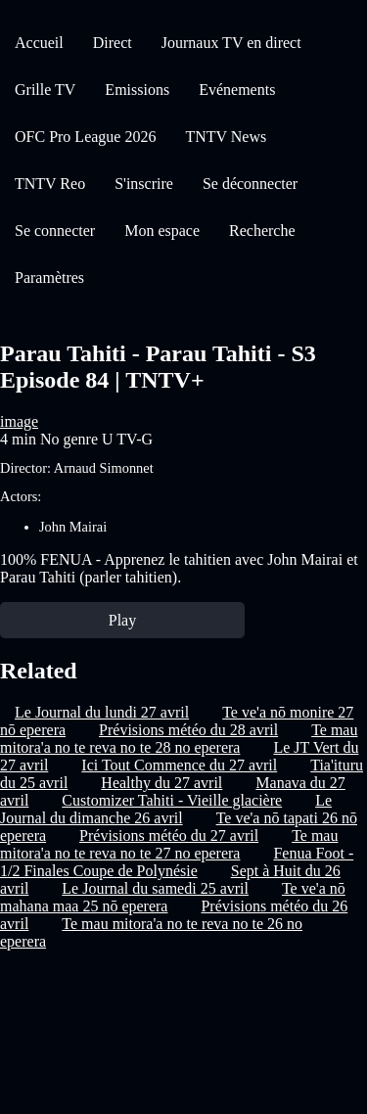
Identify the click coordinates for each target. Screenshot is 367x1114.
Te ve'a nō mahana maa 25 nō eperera (172, 897)
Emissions (137, 89)
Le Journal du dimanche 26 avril (166, 809)
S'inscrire (144, 183)
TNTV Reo (50, 183)
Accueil (39, 42)
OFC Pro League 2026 (85, 136)
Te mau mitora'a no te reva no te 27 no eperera (169, 844)
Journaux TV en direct (231, 42)
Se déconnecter (250, 183)
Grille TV (45, 89)
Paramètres (49, 277)
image (19, 421)
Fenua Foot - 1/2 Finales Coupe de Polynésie (176, 862)
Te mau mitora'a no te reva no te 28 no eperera (178, 738)
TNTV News (225, 136)
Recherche (262, 230)
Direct (112, 42)
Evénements (237, 89)
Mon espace (162, 230)
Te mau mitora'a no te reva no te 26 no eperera (151, 932)
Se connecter (55, 230)
